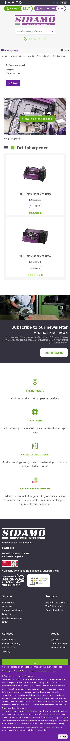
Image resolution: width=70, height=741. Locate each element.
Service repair (9, 647)
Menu (66, 50)
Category (10, 69)
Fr (55, 3)
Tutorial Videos (58, 647)
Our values (7, 606)
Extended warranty (11, 644)
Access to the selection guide (37, 118)
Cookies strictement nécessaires (19, 676)
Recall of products (54, 610)
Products (52, 8)
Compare (36, 206)
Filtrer (14, 83)
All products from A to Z (56, 602)
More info (51, 671)
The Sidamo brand (54, 606)
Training (6, 651)
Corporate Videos (59, 644)
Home (4, 56)
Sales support (8, 640)
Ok (52, 31)
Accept (62, 737)
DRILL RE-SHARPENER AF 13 (35, 194)
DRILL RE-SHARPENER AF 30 (35, 256)
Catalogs (55, 640)
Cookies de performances (15, 708)
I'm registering (54, 352)
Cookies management (12, 618)
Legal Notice (8, 614)
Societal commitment (12, 610)
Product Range (11, 50)
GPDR (5, 622)
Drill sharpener (14, 73)
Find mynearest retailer (38, 39)
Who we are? (8, 602)
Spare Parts (21, 8)
